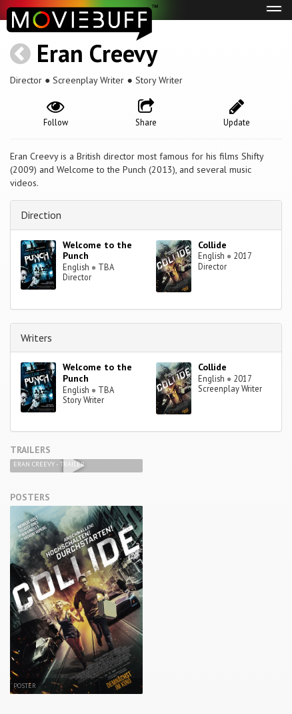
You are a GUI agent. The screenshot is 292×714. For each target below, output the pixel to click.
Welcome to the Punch (97, 250)
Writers (36, 337)
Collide (212, 245)
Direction (41, 215)
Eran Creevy (97, 53)
